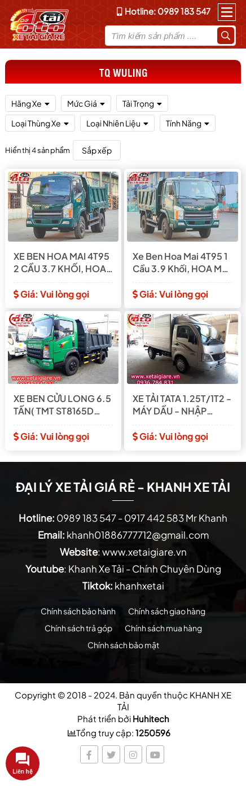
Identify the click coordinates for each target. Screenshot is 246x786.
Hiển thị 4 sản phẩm (37, 150)
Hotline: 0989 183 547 (163, 11)
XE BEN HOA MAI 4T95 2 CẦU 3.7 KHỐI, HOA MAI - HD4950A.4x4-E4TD (61, 262)
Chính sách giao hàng (166, 611)
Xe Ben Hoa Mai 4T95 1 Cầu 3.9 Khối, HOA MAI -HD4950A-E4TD (181, 262)
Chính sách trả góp (78, 628)
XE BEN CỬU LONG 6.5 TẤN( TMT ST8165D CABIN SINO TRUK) (62, 404)
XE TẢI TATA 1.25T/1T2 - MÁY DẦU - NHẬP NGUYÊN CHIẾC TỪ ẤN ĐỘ (182, 404)
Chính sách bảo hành (78, 611)
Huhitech (151, 718)
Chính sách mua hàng (163, 628)
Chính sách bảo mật (123, 645)
